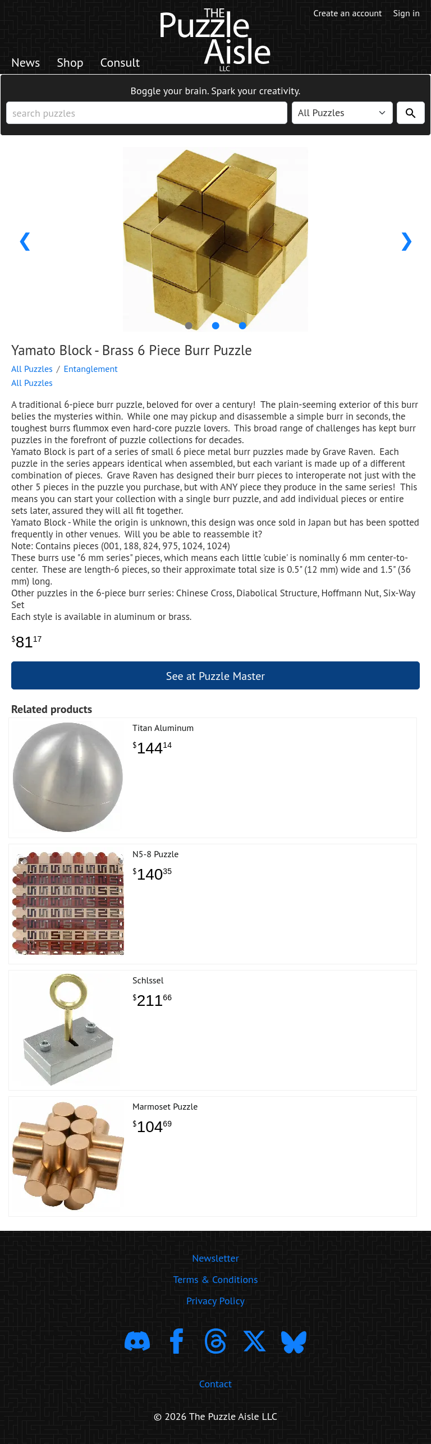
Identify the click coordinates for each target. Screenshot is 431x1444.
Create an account (348, 13)
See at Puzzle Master (215, 676)
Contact (215, 1383)
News (25, 62)
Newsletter (215, 1258)
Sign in (406, 13)
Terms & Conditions (215, 1279)
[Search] (411, 113)
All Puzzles (32, 368)
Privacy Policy (215, 1300)
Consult (120, 62)
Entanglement (91, 368)
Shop (70, 62)
